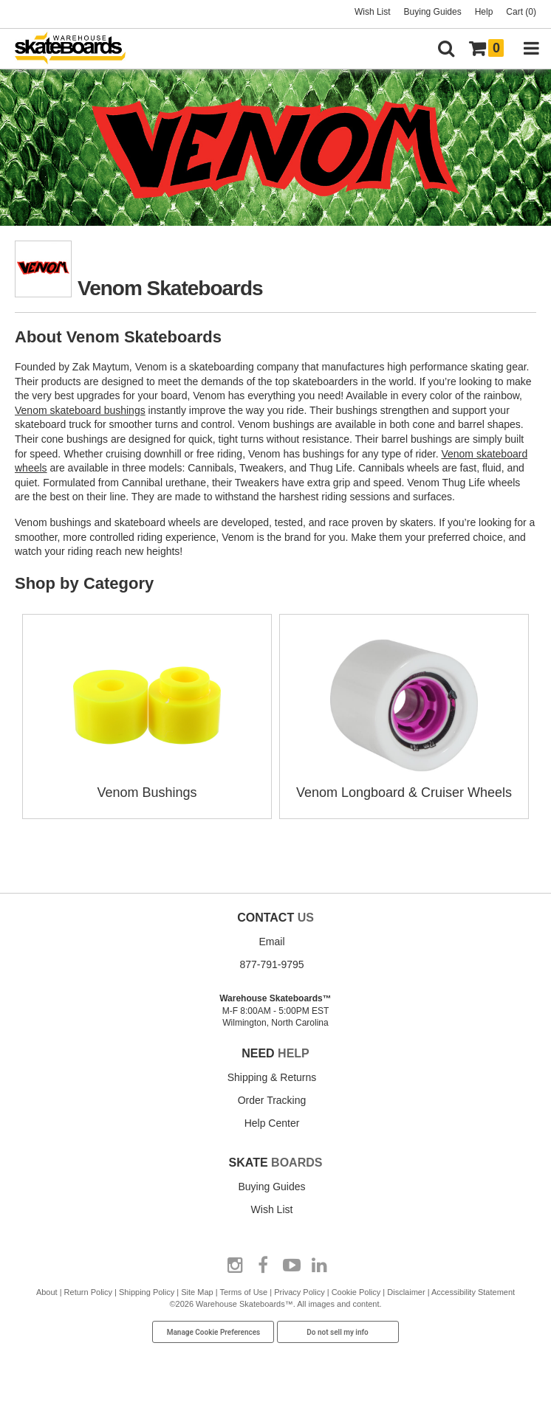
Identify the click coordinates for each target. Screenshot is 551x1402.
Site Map (197, 1292)
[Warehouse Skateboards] (77, 49)
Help (484, 12)
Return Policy (88, 1292)
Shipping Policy (146, 1292)
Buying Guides (433, 12)
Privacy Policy (299, 1292)
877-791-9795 (271, 964)
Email (271, 941)
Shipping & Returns (272, 1077)
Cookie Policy (356, 1292)
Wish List (373, 12)
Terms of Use (243, 1292)
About (47, 1292)
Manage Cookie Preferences (214, 1332)
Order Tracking (272, 1100)
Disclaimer (406, 1292)
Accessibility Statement (473, 1292)
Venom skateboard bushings (80, 410)
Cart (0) (521, 12)
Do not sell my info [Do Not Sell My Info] (338, 1332)
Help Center (272, 1123)
